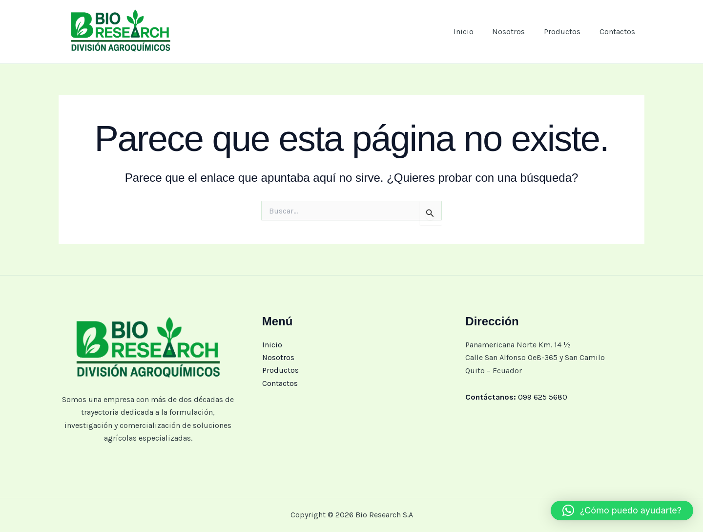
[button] (622, 510)
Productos (567, 31)
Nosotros (516, 31)
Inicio (475, 31)
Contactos (619, 31)
